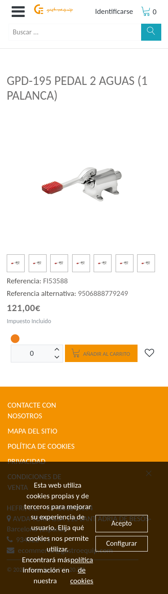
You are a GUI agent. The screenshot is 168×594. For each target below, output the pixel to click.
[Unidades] (32, 353)
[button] (18, 12)
